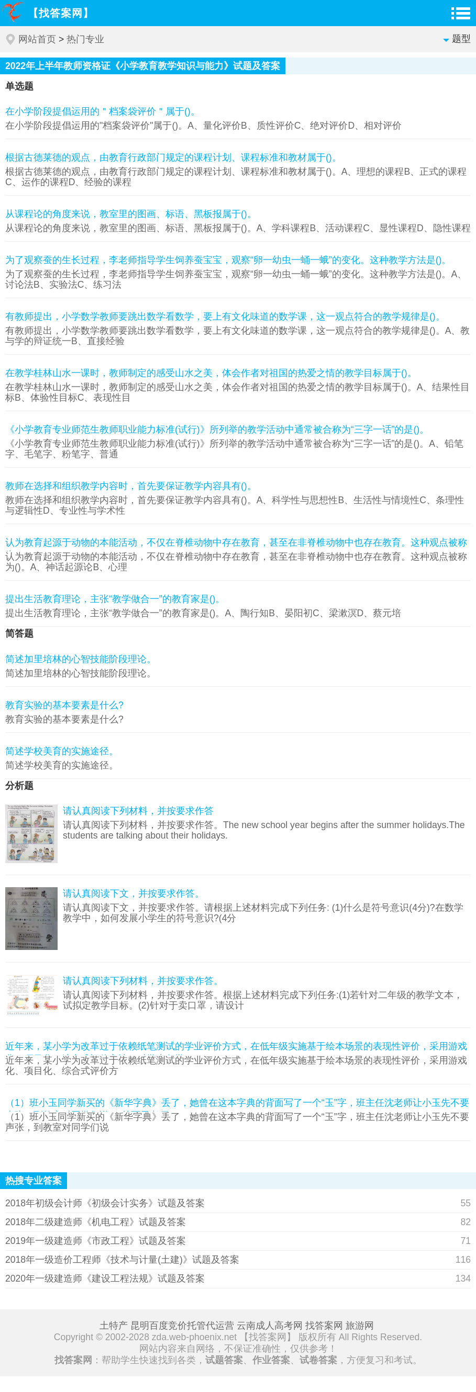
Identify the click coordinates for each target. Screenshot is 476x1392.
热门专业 (85, 39)
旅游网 (360, 1325)
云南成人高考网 (270, 1325)
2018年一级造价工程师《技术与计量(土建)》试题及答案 (122, 1259)
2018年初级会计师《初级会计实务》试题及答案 (105, 1203)
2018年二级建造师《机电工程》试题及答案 (95, 1222)
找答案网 (324, 1325)
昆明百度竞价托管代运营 (182, 1325)
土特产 (113, 1325)
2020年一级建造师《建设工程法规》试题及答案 (105, 1278)
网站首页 (37, 39)
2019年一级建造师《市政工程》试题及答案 (95, 1241)
